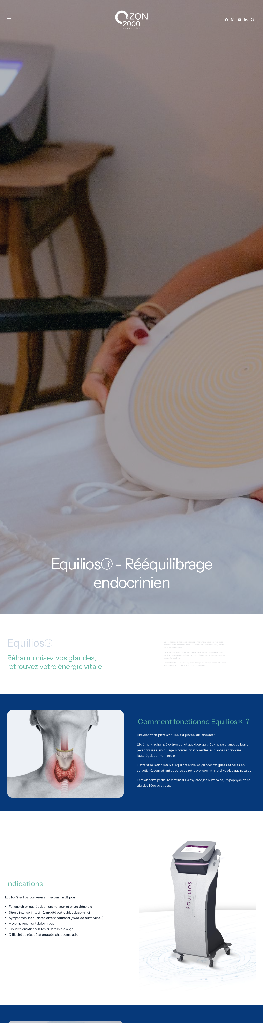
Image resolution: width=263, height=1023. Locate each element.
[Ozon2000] (131, 19)
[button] (227, 19)
